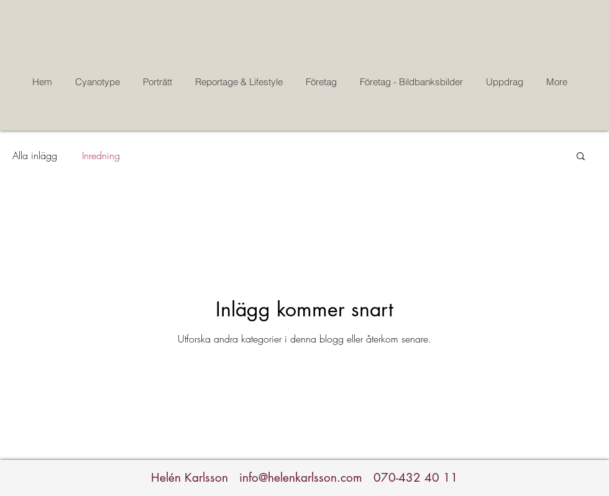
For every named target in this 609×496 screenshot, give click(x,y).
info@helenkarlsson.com (300, 477)
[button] (581, 156)
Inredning (101, 155)
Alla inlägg (34, 155)
